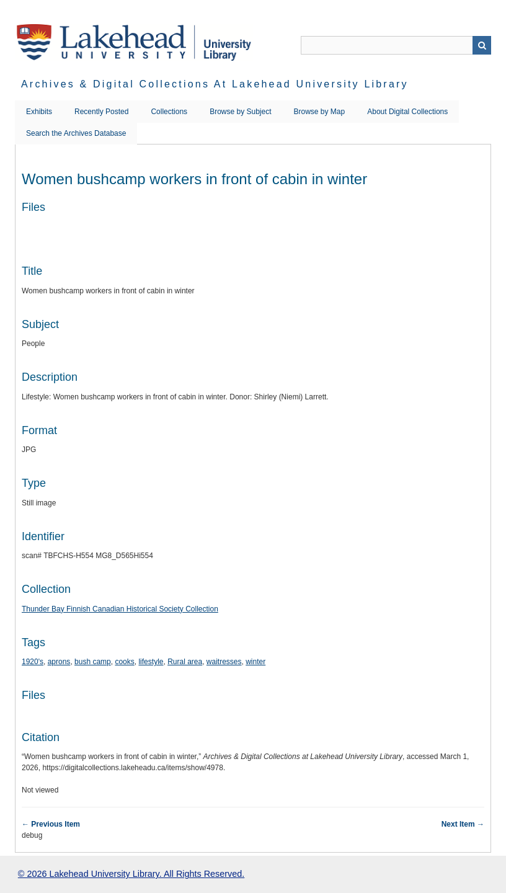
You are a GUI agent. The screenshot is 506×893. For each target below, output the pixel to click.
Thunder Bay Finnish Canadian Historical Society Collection (120, 609)
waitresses (224, 661)
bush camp (92, 661)
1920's (32, 661)
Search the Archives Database (76, 133)
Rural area (184, 661)
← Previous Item (51, 824)
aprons (59, 661)
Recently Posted (101, 111)
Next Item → (463, 824)
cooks (124, 661)
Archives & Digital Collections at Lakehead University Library (215, 84)
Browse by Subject (240, 111)
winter (255, 661)
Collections (169, 111)
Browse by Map (319, 111)
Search (482, 45)
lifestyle (150, 661)
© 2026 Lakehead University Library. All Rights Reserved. (131, 874)
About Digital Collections (407, 111)
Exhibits (39, 111)
